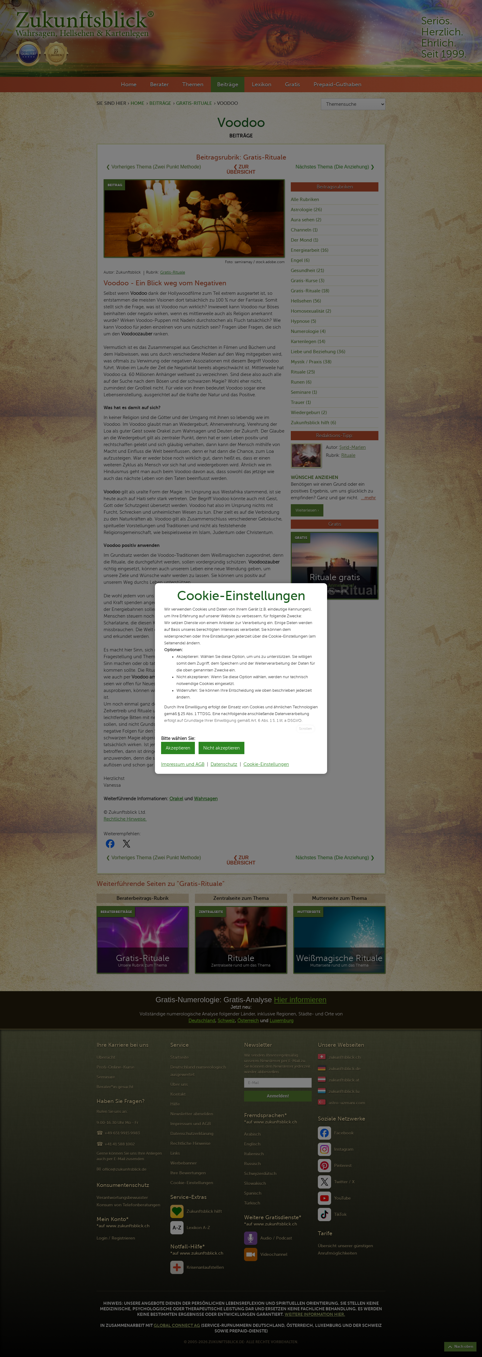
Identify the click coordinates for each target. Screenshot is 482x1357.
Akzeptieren (178, 748)
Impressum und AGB (182, 764)
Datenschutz (224, 764)
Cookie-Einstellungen (266, 764)
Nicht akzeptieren (221, 748)
